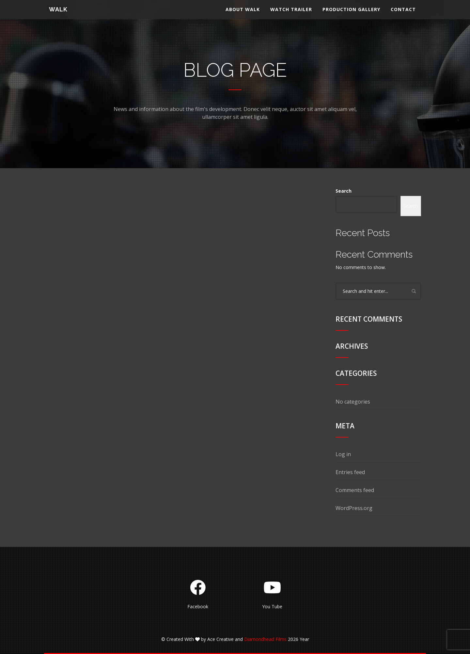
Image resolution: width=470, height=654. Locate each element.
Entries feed (350, 472)
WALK (58, 14)
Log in (343, 454)
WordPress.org (354, 508)
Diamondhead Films (265, 639)
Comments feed (355, 490)
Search (344, 191)
